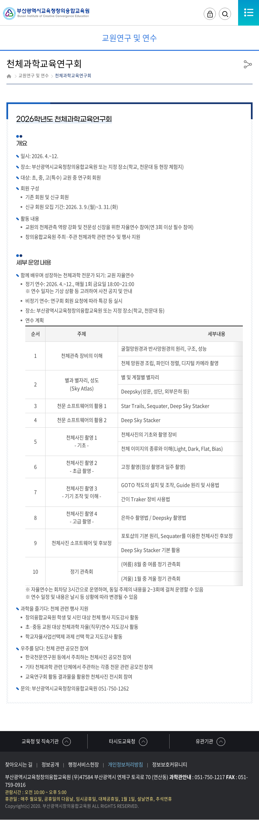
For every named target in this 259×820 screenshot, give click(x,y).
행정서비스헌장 (83, 764)
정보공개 (50, 764)
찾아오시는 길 (18, 764)
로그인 (209, 14)
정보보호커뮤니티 (169, 764)
